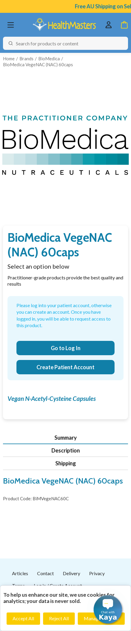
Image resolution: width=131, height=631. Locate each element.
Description (65, 450)
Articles (20, 573)
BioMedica (49, 58)
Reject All (59, 618)
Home (9, 58)
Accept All (23, 618)
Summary (65, 437)
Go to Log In (65, 348)
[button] (108, 609)
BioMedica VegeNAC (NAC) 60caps (38, 64)
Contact (45, 573)
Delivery (71, 573)
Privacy (97, 573)
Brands (26, 58)
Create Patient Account (65, 367)
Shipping (65, 463)
